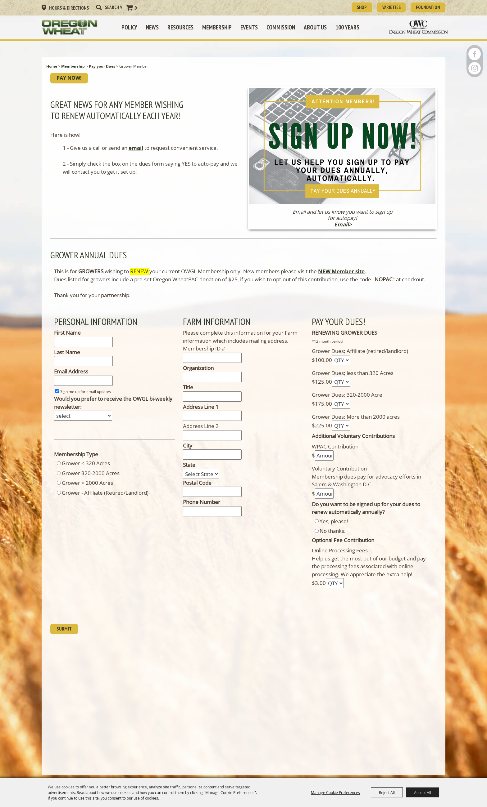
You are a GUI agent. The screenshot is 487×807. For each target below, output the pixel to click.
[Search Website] (113, 7)
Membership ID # (204, 354)
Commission (284, 26)
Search (98, 7)
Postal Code (197, 488)
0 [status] (135, 8)
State (189, 470)
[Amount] (324, 461)
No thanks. (333, 536)
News (155, 26)
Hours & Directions (69, 8)
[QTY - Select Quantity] (341, 365)
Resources (184, 26)
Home (51, 69)
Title (188, 392)
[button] (342, 163)
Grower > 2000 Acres (87, 488)
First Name (67, 338)
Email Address (71, 377)
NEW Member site (341, 276)
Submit (66, 635)
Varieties (382, 6)
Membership (220, 26)
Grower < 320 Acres (86, 468)
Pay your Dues (102, 69)
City (187, 450)
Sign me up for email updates (85, 396)
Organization (198, 373)
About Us (318, 26)
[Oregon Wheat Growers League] (77, 26)
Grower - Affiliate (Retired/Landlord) (105, 498)
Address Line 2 (201, 431)
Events (252, 26)
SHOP (348, 6)
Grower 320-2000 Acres (91, 478)
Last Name (67, 357)
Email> (343, 229)
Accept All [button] (422, 792)
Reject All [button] (387, 792)
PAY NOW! (72, 82)
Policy (132, 26)
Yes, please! (334, 526)
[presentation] (97, 613)
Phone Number (201, 507)
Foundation (425, 6)
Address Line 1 (201, 412)
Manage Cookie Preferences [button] (335, 792)
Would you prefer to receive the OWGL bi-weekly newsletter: (113, 408)
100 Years (350, 26)
